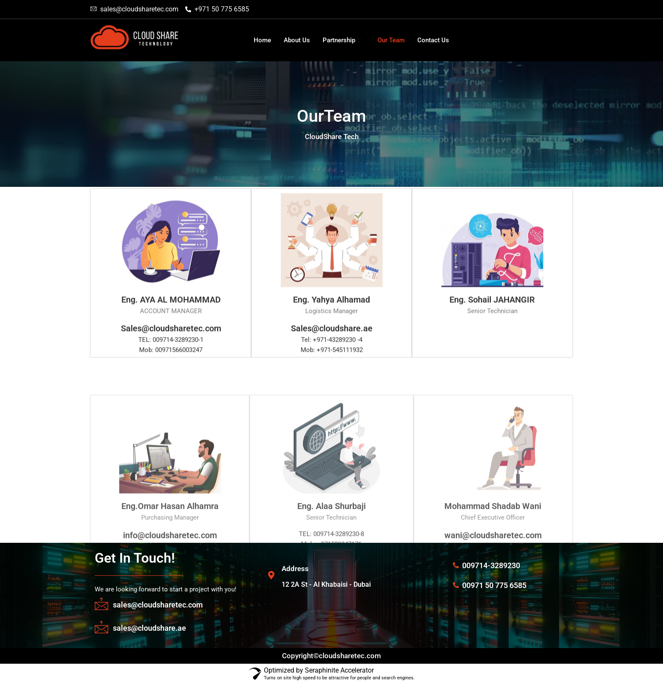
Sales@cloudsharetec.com (171, 346)
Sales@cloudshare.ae (332, 346)
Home (262, 40)
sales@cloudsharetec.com (158, 604)
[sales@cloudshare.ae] (101, 627)
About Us (297, 40)
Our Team (391, 40)
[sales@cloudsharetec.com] (101, 603)
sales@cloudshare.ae (149, 628)
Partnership (342, 40)
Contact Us (433, 40)
